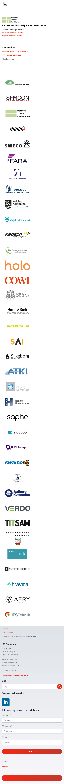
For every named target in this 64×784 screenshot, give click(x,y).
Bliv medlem (9, 47)
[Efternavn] (32, 731)
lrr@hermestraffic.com (12, 35)
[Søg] (32, 686)
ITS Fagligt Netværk (11, 55)
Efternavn (7, 726)
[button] (59, 686)
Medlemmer (8, 59)
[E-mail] (32, 742)
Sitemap (5, 766)
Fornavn (6, 715)
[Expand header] (60, 4)
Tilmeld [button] (32, 751)
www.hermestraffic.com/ (13, 32)
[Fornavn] (32, 720)
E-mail (5, 737)
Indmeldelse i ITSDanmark (15, 51)
